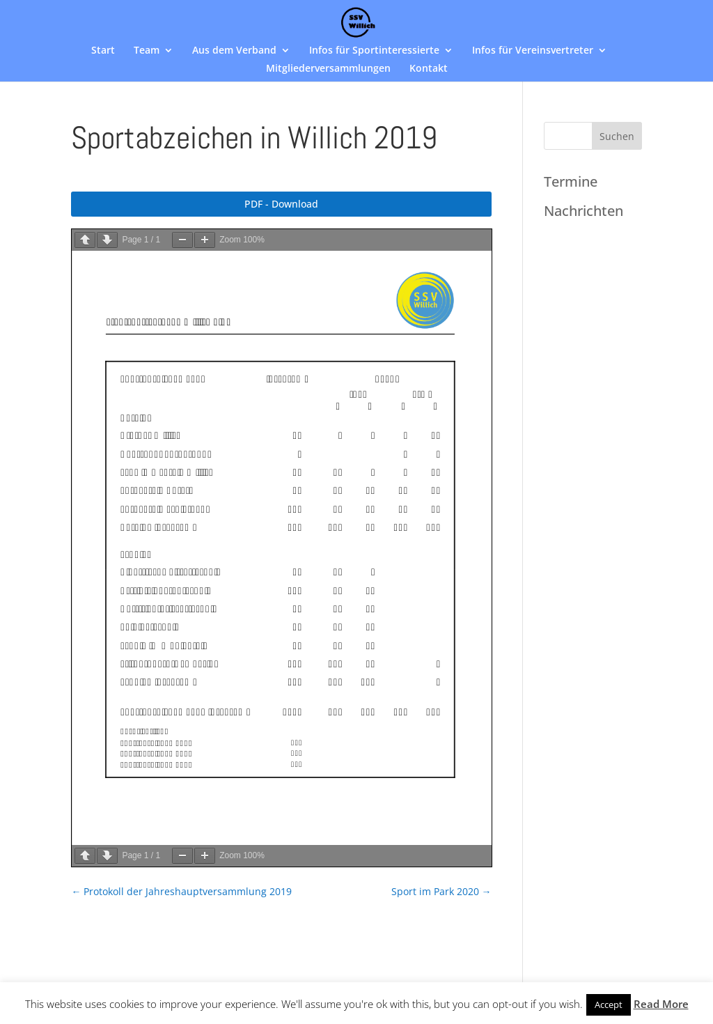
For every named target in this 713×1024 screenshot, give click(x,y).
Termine (570, 181)
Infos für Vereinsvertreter (532, 50)
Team (146, 50)
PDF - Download (281, 203)
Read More (661, 1004)
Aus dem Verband (234, 50)
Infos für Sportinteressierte (374, 50)
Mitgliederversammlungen (328, 69)
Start (103, 50)
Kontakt (428, 69)
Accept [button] (608, 1004)
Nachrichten (583, 210)
